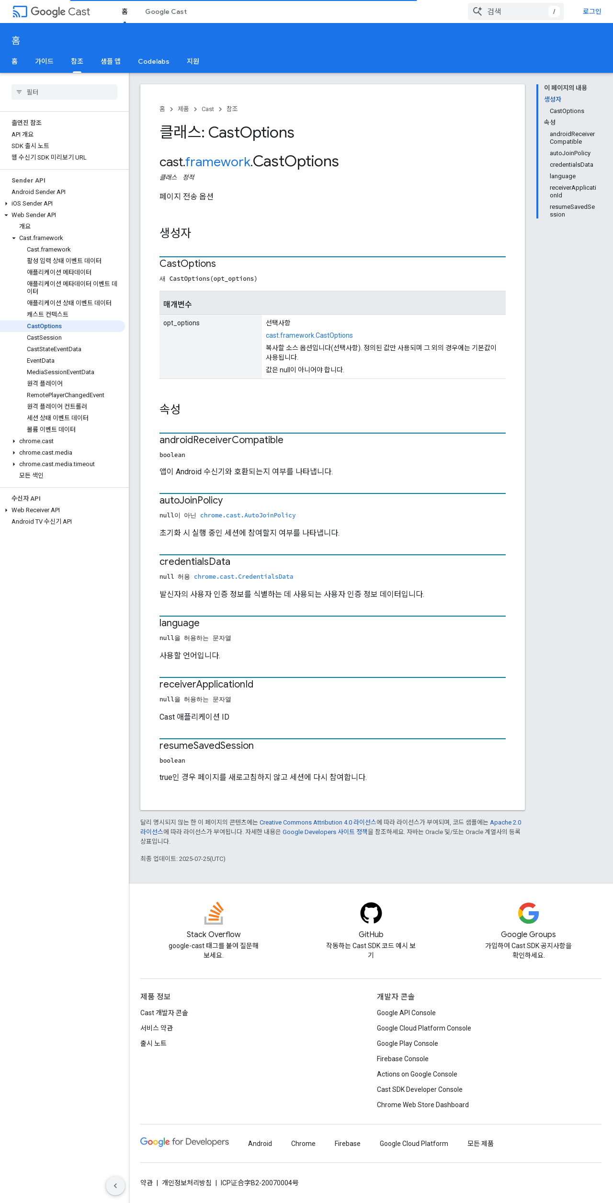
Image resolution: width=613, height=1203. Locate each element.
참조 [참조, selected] (77, 61)
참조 (232, 109)
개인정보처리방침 (187, 1183)
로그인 (592, 11)
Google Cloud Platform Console (424, 1028)
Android (260, 1143)
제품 (183, 109)
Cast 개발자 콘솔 (164, 1013)
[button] (62, 203)
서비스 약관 (156, 1028)
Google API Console (406, 1013)
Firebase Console (403, 1059)
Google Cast (166, 11)
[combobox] (516, 11)
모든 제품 (480, 1143)
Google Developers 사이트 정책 (325, 832)
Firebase (348, 1143)
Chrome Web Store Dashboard (423, 1105)
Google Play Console (407, 1043)
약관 (146, 1183)
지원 (193, 61)
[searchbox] (64, 92)
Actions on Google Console (417, 1074)
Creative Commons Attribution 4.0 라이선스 (318, 822)
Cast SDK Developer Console (420, 1089)
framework (217, 162)
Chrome (303, 1143)
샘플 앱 (111, 61)
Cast (60, 11)
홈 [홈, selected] (125, 11)
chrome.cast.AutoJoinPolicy (248, 515)
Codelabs (154, 61)
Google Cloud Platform (414, 1143)
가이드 (44, 61)
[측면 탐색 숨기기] (115, 1185)
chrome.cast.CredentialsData (243, 576)
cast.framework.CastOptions (309, 335)
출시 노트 (153, 1043)
